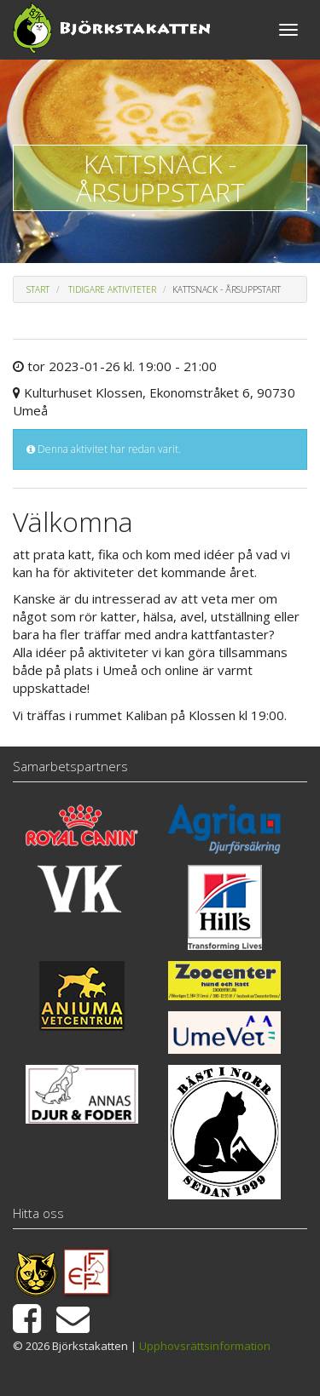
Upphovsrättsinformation (205, 1345)
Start (37, 289)
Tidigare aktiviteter (112, 289)
